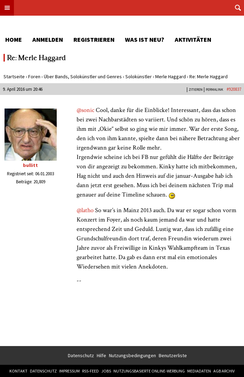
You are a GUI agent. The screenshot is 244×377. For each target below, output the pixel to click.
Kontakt (18, 371)
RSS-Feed (90, 371)
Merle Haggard (170, 76)
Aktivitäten (193, 39)
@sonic (85, 110)
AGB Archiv (224, 371)
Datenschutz (81, 355)
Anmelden (47, 39)
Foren (34, 76)
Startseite (14, 76)
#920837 (234, 89)
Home (13, 39)
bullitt (30, 165)
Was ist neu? (144, 39)
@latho (85, 210)
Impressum (69, 371)
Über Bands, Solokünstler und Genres (83, 76)
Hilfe (101, 355)
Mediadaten (199, 371)
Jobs (106, 371)
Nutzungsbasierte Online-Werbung (149, 371)
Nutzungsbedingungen (132, 355)
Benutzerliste (173, 355)
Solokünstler (138, 76)
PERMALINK (214, 89)
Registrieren (94, 39)
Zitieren (196, 89)
